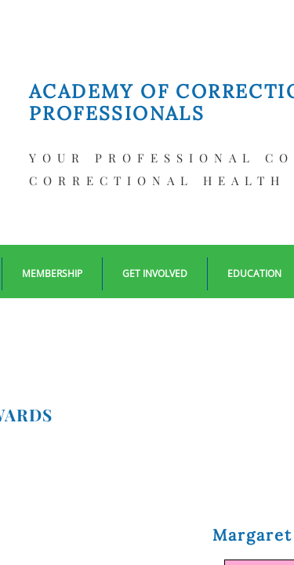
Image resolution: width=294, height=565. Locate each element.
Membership (52, 273)
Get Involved (154, 273)
